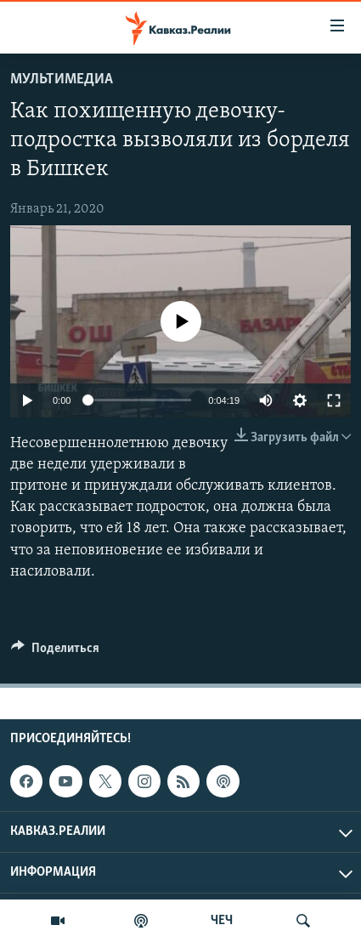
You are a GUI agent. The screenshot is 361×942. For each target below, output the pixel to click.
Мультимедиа (61, 79)
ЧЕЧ (222, 921)
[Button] (55, 652)
